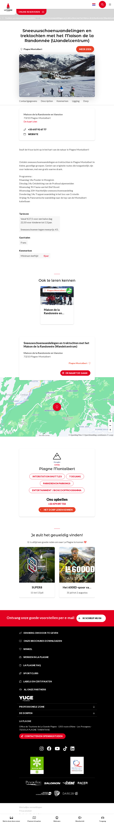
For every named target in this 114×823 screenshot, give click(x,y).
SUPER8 (37, 587)
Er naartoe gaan (76, 373)
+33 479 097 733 (57, 503)
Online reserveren (31, 12)
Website (31, 134)
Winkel (25, 649)
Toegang (75, 476)
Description (47, 101)
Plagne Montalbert (55, 290)
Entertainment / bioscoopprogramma (56, 490)
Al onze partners (32, 689)
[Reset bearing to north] (110, 430)
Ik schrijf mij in (92, 618)
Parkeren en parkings (56, 483)
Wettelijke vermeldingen (30, 807)
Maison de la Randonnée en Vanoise (53, 311)
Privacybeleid (25, 810)
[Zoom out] (110, 425)
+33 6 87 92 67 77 (35, 129)
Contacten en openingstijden (43, 736)
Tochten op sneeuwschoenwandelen (21, 18)
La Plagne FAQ (30, 665)
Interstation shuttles (47, 476)
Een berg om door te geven (38, 633)
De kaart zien (30, 121)
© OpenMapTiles (75, 435)
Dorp (86, 101)
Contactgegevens (28, 101)
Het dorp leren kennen (58, 509)
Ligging (76, 101)
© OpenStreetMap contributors (94, 435)
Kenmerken (62, 101)
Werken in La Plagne (34, 657)
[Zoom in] (110, 421)
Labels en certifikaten (35, 681)
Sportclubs (28, 673)
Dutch (93, 4)
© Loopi (110, 435)
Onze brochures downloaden (40, 641)
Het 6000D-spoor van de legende (77, 587)
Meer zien (85, 49)
